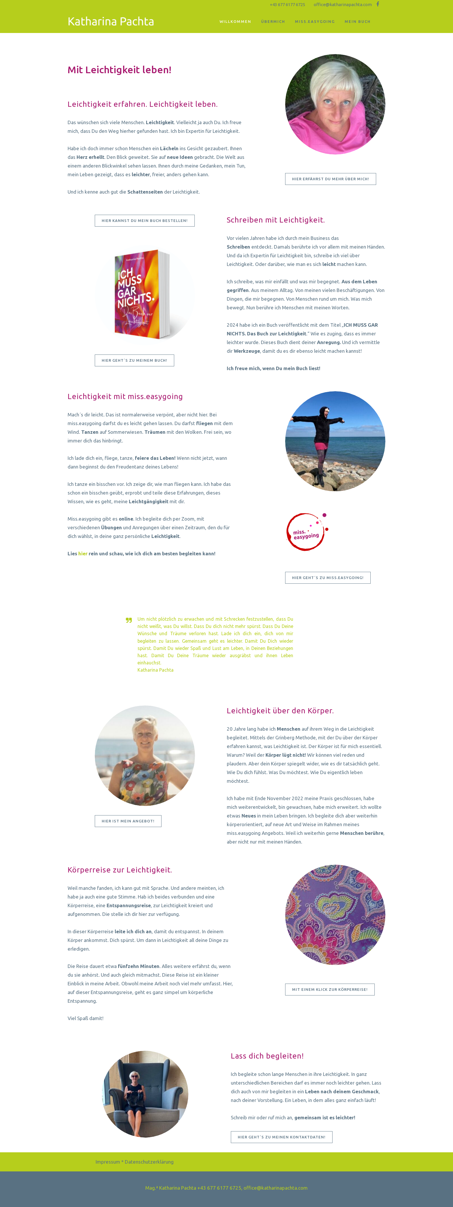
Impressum (108, 1161)
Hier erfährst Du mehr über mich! (330, 179)
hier (83, 553)
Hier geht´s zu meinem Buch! (134, 360)
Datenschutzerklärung (149, 1161)
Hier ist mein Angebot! (128, 821)
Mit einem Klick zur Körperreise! (330, 989)
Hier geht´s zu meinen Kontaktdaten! (282, 1137)
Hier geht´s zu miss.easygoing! (328, 578)
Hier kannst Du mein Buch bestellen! (145, 220)
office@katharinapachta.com (343, 4)
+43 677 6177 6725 (287, 4)
